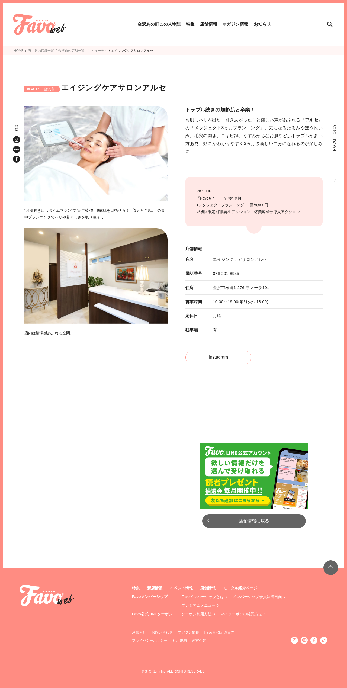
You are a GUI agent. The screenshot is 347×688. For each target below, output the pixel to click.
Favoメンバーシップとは (202, 596)
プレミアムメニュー (198, 605)
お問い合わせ (162, 632)
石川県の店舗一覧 (41, 51)
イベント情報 (181, 588)
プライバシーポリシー (149, 640)
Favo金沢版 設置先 (219, 632)
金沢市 (63, 51)
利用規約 (180, 640)
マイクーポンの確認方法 (241, 614)
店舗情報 (208, 24)
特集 (190, 24)
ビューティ (99, 51)
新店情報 (154, 588)
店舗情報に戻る (254, 521)
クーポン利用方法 (196, 614)
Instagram (218, 357)
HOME (19, 51)
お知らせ (262, 24)
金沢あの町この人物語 (159, 24)
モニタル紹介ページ (240, 588)
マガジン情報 (235, 24)
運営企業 (199, 640)
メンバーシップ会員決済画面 (257, 596)
